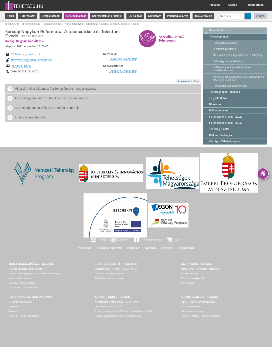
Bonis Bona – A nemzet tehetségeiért (200, 269)
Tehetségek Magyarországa (109, 278)
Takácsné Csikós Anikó (123, 70)
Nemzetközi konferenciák (108, 306)
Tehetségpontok (53, 23)
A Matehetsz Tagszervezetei (23, 287)
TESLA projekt (203, 15)
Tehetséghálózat (76, 15)
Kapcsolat (150, 247)
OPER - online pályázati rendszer (198, 302)
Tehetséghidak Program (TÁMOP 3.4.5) (116, 269)
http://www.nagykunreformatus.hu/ (31, 60)
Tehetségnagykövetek (192, 278)
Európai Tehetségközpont (21, 283)
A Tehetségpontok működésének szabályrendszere (231, 69)
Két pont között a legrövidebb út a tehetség (237, 55)
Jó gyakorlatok (218, 98)
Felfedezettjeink (218, 110)
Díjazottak (215, 104)
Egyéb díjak (187, 283)
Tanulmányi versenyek (193, 311)
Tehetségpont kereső (225, 42)
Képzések (13, 306)
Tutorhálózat (27, 15)
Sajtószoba (123, 239)
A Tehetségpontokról (225, 49)
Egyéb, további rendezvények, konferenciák (118, 316)
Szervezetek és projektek (107, 15)
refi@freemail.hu (21, 65)
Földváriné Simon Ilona (123, 58)
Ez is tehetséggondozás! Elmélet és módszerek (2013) (124, 311)
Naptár (177, 239)
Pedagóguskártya (177, 15)
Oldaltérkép (167, 247)
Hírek (10, 15)
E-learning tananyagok (20, 302)
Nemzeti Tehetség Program (109, 273)
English (260, 15)
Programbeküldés (190, 306)
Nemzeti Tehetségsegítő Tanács (25, 269)
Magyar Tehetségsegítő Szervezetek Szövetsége (34, 273)
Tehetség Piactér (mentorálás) (24, 316)
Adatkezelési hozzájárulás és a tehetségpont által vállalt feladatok (238, 78)
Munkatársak (84, 247)
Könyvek (13, 311)
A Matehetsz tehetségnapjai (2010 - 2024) (117, 302)
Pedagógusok (255, 4)
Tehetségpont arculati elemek (229, 85)
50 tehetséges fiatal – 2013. (225, 116)
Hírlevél (102, 239)
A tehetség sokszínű (151, 239)
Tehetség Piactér (219, 129)
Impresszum (133, 247)
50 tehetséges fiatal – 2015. (225, 122)
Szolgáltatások (51, 15)
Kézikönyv (154, 15)
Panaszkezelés (186, 247)
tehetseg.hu (12, 23)
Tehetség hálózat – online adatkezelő (200, 316)
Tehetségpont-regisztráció (227, 61)
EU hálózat (135, 15)
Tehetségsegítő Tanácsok (224, 92)
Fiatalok (215, 4)
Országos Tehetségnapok (224, 141)
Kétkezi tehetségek (220, 135)
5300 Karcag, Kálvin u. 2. (26, 54)
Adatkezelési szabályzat (109, 247)
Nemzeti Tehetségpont (20, 278)
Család (232, 4)
